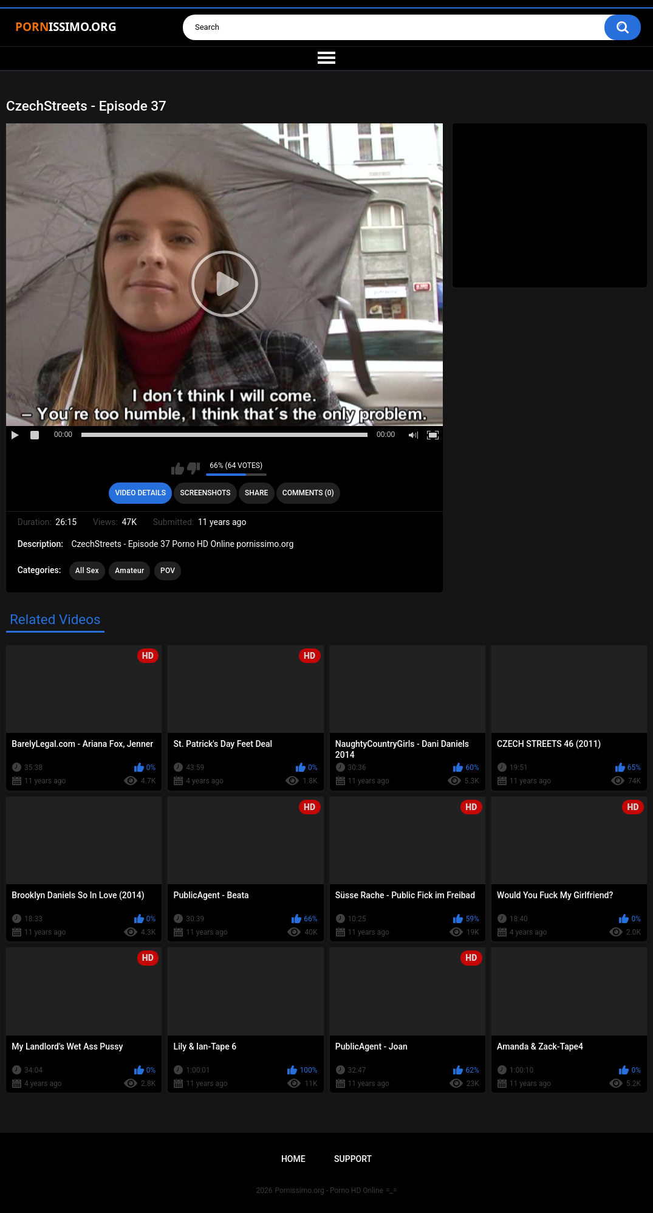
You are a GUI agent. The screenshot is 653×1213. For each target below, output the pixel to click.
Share (256, 493)
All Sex (87, 570)
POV (167, 570)
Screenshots (205, 493)
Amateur (129, 570)
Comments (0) (308, 493)
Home (293, 1159)
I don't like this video (193, 468)
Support (353, 1159)
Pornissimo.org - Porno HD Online (329, 1190)
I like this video (177, 468)
